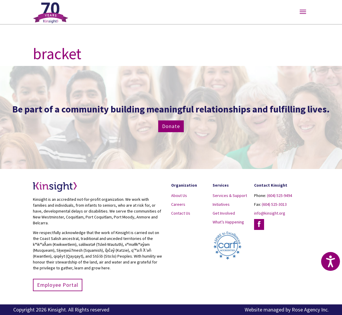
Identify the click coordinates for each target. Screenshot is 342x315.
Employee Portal (57, 284)
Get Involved (224, 213)
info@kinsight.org (269, 213)
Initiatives (221, 204)
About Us (179, 195)
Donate (171, 126)
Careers (178, 204)
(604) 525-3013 (274, 204)
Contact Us (180, 213)
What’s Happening (228, 222)
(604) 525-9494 (279, 195)
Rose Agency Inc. (310, 309)
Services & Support (230, 195)
